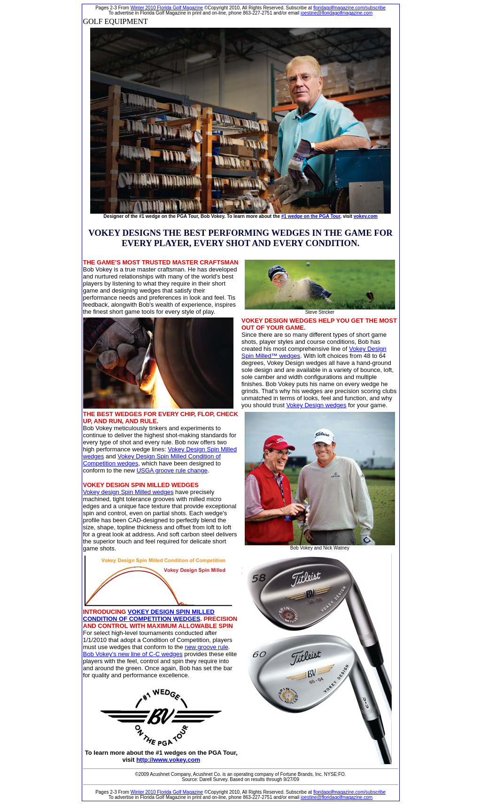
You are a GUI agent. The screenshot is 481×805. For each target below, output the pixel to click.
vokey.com (366, 216)
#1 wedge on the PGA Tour (311, 216)
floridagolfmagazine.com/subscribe (349, 7)
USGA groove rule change (172, 470)
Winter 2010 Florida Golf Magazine (167, 7)
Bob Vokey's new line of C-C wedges (133, 654)
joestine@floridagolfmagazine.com (336, 12)
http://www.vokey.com (168, 759)
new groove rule (206, 646)
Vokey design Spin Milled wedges (128, 491)
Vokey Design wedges (316, 405)
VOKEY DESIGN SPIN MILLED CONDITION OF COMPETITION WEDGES (149, 615)
